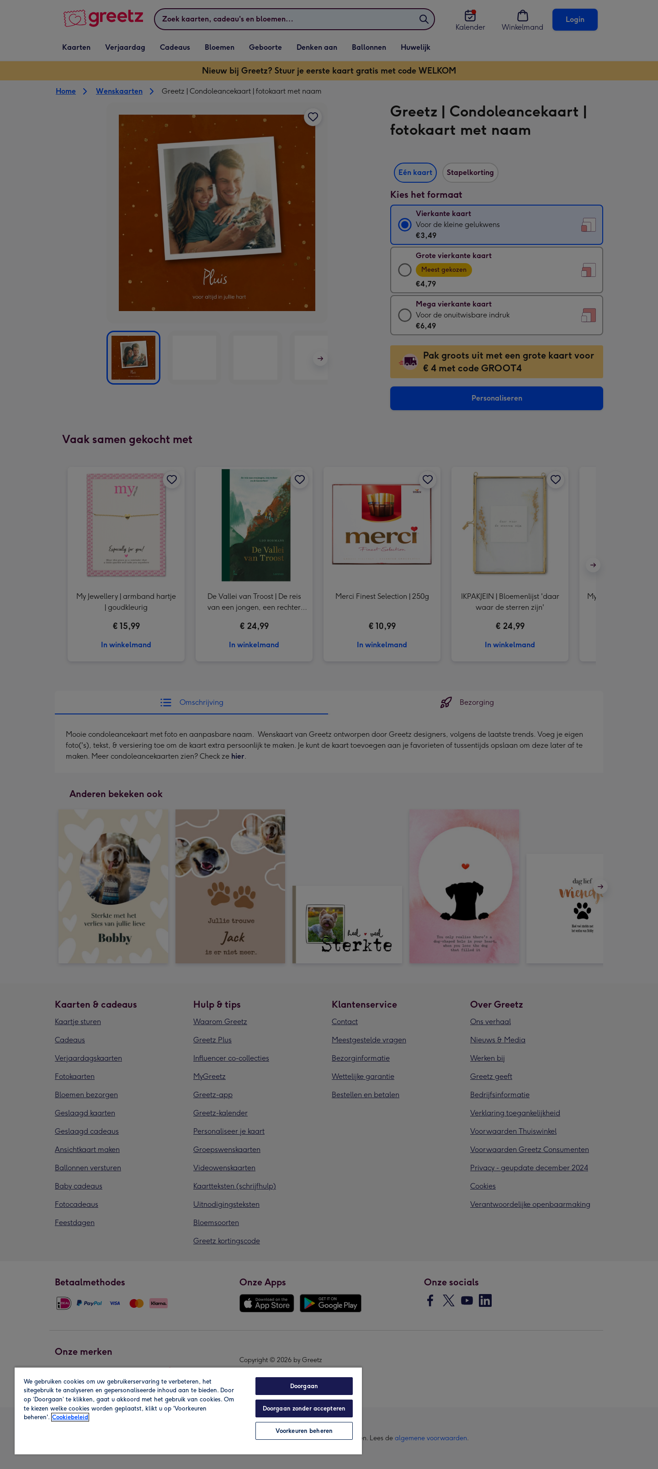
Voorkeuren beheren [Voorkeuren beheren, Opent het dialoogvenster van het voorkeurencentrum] (304, 1430)
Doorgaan (304, 1386)
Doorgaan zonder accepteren (304, 1408)
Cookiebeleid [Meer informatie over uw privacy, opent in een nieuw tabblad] (70, 1417)
